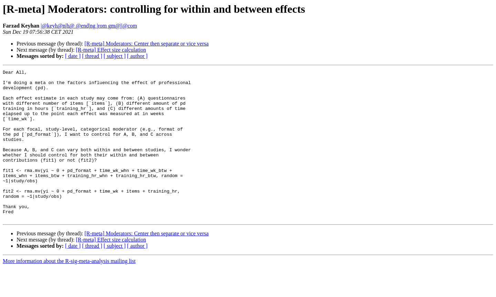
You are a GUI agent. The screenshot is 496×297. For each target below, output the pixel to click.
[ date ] (73, 56)
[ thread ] (92, 56)
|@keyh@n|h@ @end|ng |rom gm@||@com (89, 26)
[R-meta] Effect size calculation (111, 50)
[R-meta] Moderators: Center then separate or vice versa (146, 44)
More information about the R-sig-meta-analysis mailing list (69, 291)
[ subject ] (115, 56)
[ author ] (137, 56)
